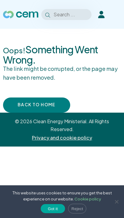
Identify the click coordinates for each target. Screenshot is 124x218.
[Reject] (116, 202)
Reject (77, 208)
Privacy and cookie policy (62, 137)
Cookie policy (87, 199)
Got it (53, 208)
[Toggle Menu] (117, 14)
